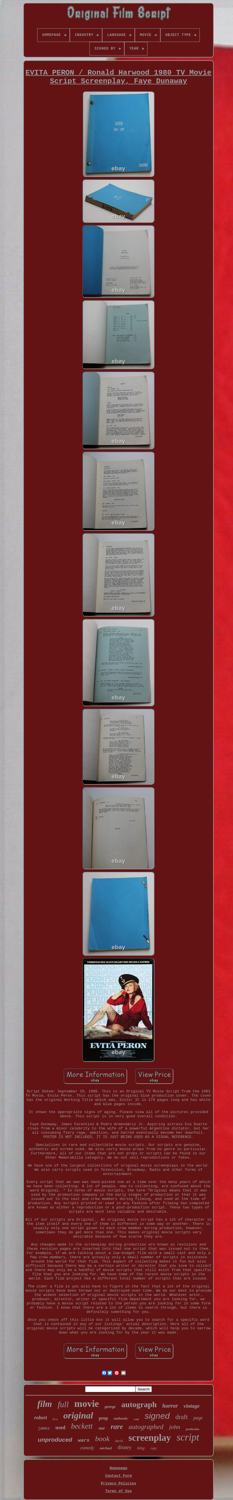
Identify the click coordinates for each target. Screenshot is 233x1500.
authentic (121, 1418)
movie (86, 1403)
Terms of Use (118, 1491)
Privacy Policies (118, 1483)
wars (83, 1440)
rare (117, 1426)
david (119, 1441)
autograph (139, 1404)
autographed (146, 1426)
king (141, 1448)
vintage (192, 1406)
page (198, 1417)
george (110, 1407)
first (55, 1419)
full (63, 1404)
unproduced (55, 1439)
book (102, 1439)
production (192, 1429)
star (101, 1428)
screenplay (149, 1438)
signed (157, 1415)
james (44, 1428)
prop (103, 1418)
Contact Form (118, 1476)
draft (181, 1416)
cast (136, 1419)
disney (124, 1447)
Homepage (118, 1468)
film (44, 1404)
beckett (82, 1426)
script (188, 1437)
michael (106, 1448)
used (60, 1427)
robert (40, 1417)
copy (153, 1448)
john (174, 1426)
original (78, 1415)
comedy (87, 1447)
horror (170, 1406)
